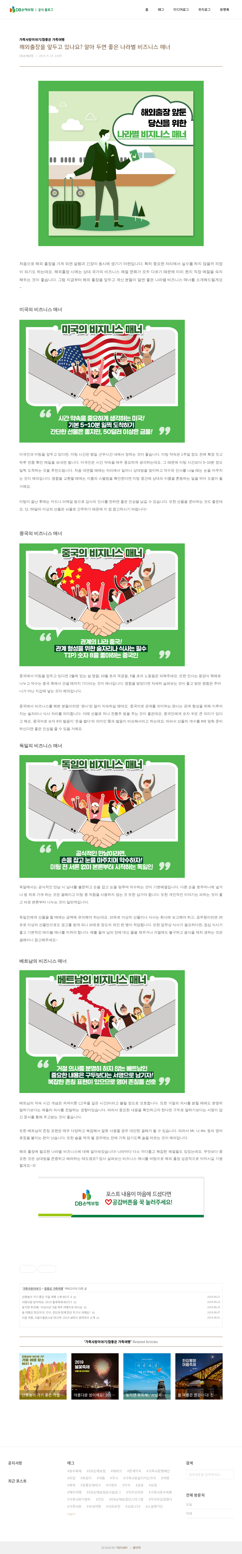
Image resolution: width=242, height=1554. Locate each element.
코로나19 (133, 1506)
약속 (127, 1485)
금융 (141, 1485)
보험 (154, 1485)
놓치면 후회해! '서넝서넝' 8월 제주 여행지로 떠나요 (52, 1307)
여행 (166, 1478)
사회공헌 (114, 1506)
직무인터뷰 (135, 1492)
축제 (72, 1485)
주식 (115, 1478)
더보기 (71, 1514)
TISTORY (122, 1547)
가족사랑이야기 (32, 1288)
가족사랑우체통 (161, 1492)
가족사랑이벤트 (80, 1499)
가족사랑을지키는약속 (140, 1478)
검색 (229, 1474)
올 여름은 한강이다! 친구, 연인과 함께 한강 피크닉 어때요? (56, 1312)
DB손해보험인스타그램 (127, 1499)
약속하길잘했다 (161, 1499)
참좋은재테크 (91, 1485)
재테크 (117, 1471)
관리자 (137, 1547)
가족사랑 (75, 1506)
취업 (72, 1478)
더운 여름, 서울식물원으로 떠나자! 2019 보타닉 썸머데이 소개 (58, 1317)
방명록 (224, 9)
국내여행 (95, 1506)
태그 (161, 9)
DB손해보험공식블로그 (105, 1492)
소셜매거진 (155, 1506)
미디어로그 (181, 9)
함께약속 (135, 1471)
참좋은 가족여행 (53, 1288)
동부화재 (75, 1471)
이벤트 (112, 1485)
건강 (101, 1499)
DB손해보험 (97, 1471)
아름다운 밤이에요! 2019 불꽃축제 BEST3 (47, 1302)
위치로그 (204, 9)
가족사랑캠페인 (159, 1471)
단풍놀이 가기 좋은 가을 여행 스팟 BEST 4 (47, 1297)
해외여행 (75, 1492)
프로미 (87, 1478)
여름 (102, 1478)
